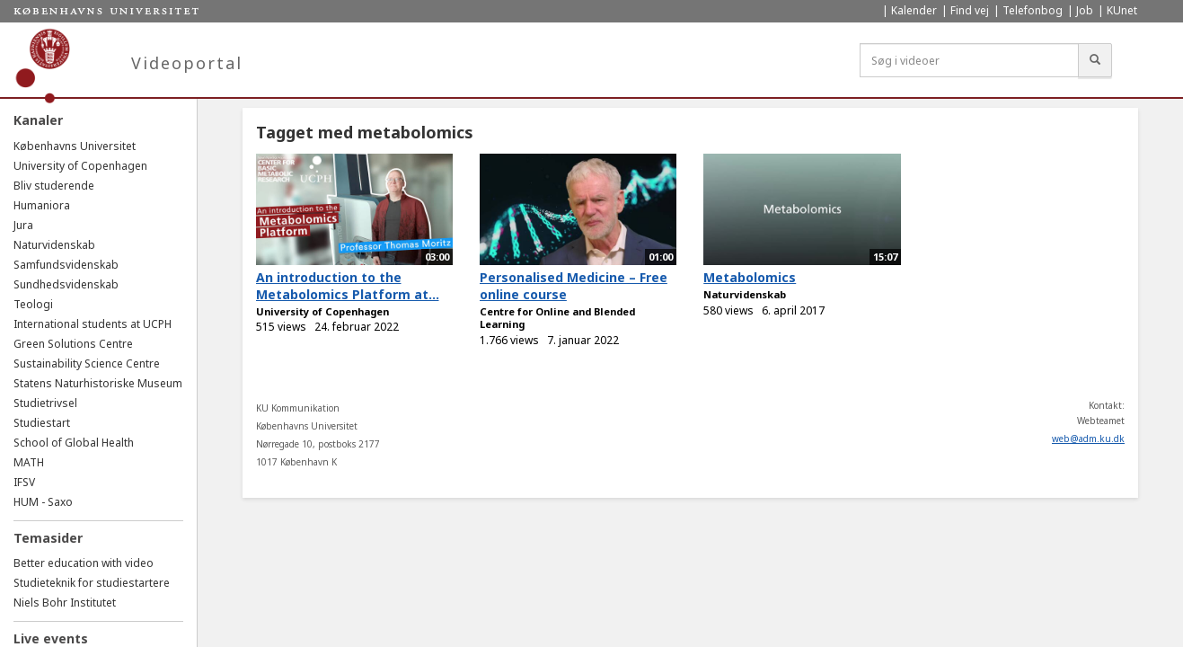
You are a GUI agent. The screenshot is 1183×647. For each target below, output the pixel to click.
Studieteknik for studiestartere (91, 582)
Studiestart (41, 422)
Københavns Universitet (74, 146)
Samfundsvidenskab (66, 264)
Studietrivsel (45, 403)
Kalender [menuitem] (914, 10)
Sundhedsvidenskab (66, 284)
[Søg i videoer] (969, 60)
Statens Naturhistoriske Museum (97, 383)
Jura (23, 225)
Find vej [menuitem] (969, 10)
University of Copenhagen (80, 165)
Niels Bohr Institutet (64, 602)
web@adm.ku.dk (1088, 438)
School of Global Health (73, 442)
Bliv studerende (53, 185)
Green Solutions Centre (73, 343)
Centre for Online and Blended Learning (557, 318)
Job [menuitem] (1084, 10)
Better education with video (83, 563)
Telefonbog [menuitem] (1032, 10)
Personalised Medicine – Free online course (573, 286)
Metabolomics (749, 277)
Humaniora (41, 205)
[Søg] (1095, 60)
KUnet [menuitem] (1122, 10)
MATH (28, 462)
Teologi (33, 304)
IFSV (24, 482)
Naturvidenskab (54, 245)
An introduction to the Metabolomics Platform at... (347, 286)
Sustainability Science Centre (86, 363)
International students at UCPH (92, 324)
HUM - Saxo (43, 502)
